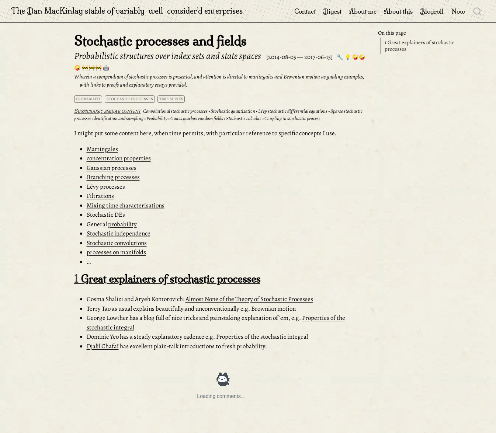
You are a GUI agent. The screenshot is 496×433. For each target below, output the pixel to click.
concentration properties (119, 158)
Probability (156, 118)
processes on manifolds (116, 252)
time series (171, 99)
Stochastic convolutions (117, 243)
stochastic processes (130, 99)
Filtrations (100, 196)
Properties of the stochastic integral (262, 336)
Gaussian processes (111, 168)
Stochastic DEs (106, 214)
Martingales (102, 149)
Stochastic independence (118, 233)
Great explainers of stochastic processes (419, 46)
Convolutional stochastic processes (175, 111)
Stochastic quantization (233, 111)
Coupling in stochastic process (292, 118)
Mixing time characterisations (125, 205)
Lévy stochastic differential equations (292, 111)
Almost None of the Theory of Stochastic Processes (249, 299)
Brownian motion (273, 308)
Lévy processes (106, 186)
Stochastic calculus (243, 118)
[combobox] (477, 11)
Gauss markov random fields (196, 118)
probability (88, 99)
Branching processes (113, 177)
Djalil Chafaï (103, 346)
